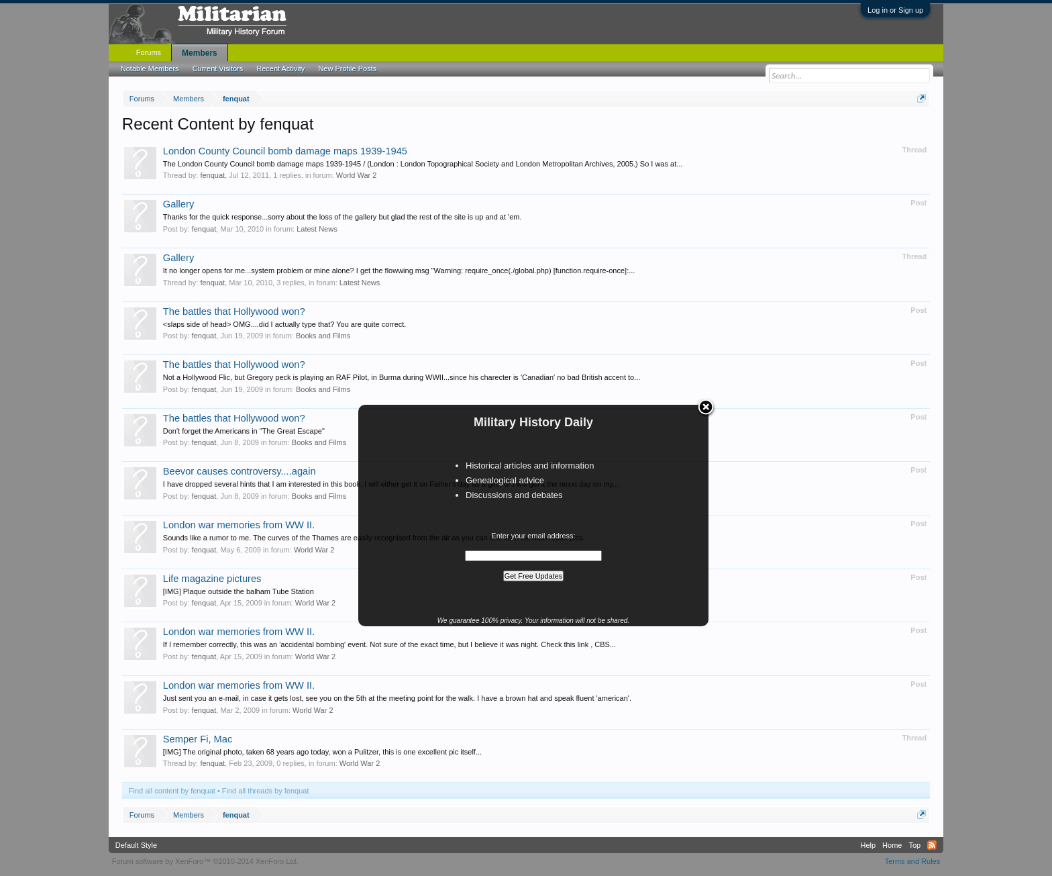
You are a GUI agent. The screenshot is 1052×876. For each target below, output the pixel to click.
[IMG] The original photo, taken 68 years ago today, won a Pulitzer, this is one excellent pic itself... (322, 752)
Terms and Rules (913, 861)
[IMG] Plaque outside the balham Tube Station (238, 591)
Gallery (178, 204)
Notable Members (150, 68)
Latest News (317, 229)
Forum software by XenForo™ (205, 861)
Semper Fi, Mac (197, 739)
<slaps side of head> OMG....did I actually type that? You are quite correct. (285, 324)
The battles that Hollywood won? (234, 311)
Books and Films (323, 336)
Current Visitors (218, 68)
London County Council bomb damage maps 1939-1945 (285, 151)
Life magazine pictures (212, 578)
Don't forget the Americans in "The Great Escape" (244, 431)
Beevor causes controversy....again (239, 471)
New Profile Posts (347, 68)
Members (199, 53)
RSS (932, 845)
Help (868, 845)
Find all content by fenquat (172, 791)
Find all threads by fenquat (265, 791)
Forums (148, 52)
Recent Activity (280, 68)
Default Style (136, 845)
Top (914, 845)
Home (892, 845)
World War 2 (356, 175)
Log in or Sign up (895, 10)
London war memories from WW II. (239, 525)
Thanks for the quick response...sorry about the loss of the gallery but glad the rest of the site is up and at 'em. (342, 217)
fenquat (212, 175)
